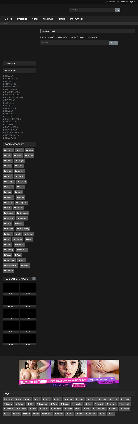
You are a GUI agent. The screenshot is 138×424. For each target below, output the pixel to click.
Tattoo (8, 240)
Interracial (9, 207)
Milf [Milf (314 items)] (78, 392)
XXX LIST (8, 124)
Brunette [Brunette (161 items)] (81, 383)
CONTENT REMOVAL (80, 414)
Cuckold (9, 178)
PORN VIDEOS (10, 127)
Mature (8, 221)
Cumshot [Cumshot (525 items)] (21, 387)
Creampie (21, 174)
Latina (8, 212)
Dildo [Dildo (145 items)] (31, 387)
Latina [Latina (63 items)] (34, 392)
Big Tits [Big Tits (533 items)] (47, 383)
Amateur (9, 150)
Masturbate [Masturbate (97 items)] (57, 392)
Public (8, 231)
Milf (19, 221)
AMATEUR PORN (11, 87)
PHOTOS (35, 19)
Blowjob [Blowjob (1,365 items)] (69, 383)
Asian (30, 150)
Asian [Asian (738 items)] (29, 383)
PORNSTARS (48, 19)
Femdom (9, 188)
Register (132, 2)
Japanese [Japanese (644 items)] (22, 392)
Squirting (9, 236)
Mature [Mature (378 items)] (69, 392)
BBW (8, 155)
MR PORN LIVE (10, 89)
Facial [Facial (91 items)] (55, 387)
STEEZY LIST (9, 116)
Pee (7, 226)
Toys (22, 245)
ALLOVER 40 (9, 84)
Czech (8, 183)
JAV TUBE (8, 114)
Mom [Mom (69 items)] (87, 392)
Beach (18, 155)
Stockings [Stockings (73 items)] (47, 397)
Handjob (19, 197)
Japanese (23, 207)
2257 (66, 414)
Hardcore (9, 202)
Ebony (19, 183)
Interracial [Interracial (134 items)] (9, 392)
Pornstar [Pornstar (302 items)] (126, 392)
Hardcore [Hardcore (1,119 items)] (112, 387)
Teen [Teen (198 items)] (80, 397)
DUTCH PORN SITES (13, 133)
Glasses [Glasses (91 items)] (66, 387)
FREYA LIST (9, 81)
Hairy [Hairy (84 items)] (90, 387)
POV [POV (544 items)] (7, 397)
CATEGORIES (22, 19)
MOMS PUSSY (10, 130)
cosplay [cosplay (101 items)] (92, 383)
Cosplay (9, 174)
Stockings (22, 236)
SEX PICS (61, 19)
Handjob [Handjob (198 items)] (100, 387)
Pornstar (18, 226)
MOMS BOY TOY (11, 135)
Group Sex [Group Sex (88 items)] (78, 387)
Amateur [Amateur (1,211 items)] (9, 383)
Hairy (8, 197)
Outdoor (29, 221)
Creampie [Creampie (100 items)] (126, 383)
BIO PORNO (9, 100)
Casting (20, 164)
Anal (20, 150)
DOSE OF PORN (11, 79)
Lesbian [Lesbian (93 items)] (44, 392)
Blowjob (20, 159)
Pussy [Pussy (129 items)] (27, 397)
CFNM (31, 164)
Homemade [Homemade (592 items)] (125, 387)
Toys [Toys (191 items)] (103, 397)
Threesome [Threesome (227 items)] (92, 397)
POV (29, 226)
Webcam (9, 255)
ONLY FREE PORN (12, 119)
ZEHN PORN (9, 108)
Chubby (9, 169)
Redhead (20, 231)
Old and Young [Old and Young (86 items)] (100, 392)
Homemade (23, 202)
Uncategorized (11, 250)
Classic (20, 169)
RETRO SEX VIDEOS (13, 97)
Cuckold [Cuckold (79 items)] (9, 387)
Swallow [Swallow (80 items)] (60, 397)
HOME (9, 19)
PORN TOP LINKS (11, 95)
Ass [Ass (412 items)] (38, 383)
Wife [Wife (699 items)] (112, 397)
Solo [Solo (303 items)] (37, 397)
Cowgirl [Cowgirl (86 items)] (114, 383)
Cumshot (21, 178)
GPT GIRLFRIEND (76, 19)
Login (123, 2)
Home (6, 23)
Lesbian (20, 212)
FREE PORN (9, 138)
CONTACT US (54, 414)
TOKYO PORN (10, 122)
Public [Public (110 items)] (17, 397)
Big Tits (29, 155)
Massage (9, 216)
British (8, 164)
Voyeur (25, 250)
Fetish (21, 188)
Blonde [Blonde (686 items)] (58, 383)
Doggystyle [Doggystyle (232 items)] (43, 387)
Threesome (10, 245)
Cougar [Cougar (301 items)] (103, 383)
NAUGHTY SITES (11, 92)
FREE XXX (8, 76)
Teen (18, 240)
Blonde (8, 159)
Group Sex (22, 193)
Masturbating (23, 216)
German (9, 193)
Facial (30, 183)
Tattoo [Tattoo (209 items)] (71, 397)
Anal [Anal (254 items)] (19, 383)
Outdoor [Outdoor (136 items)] (114, 392)
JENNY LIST (9, 103)
